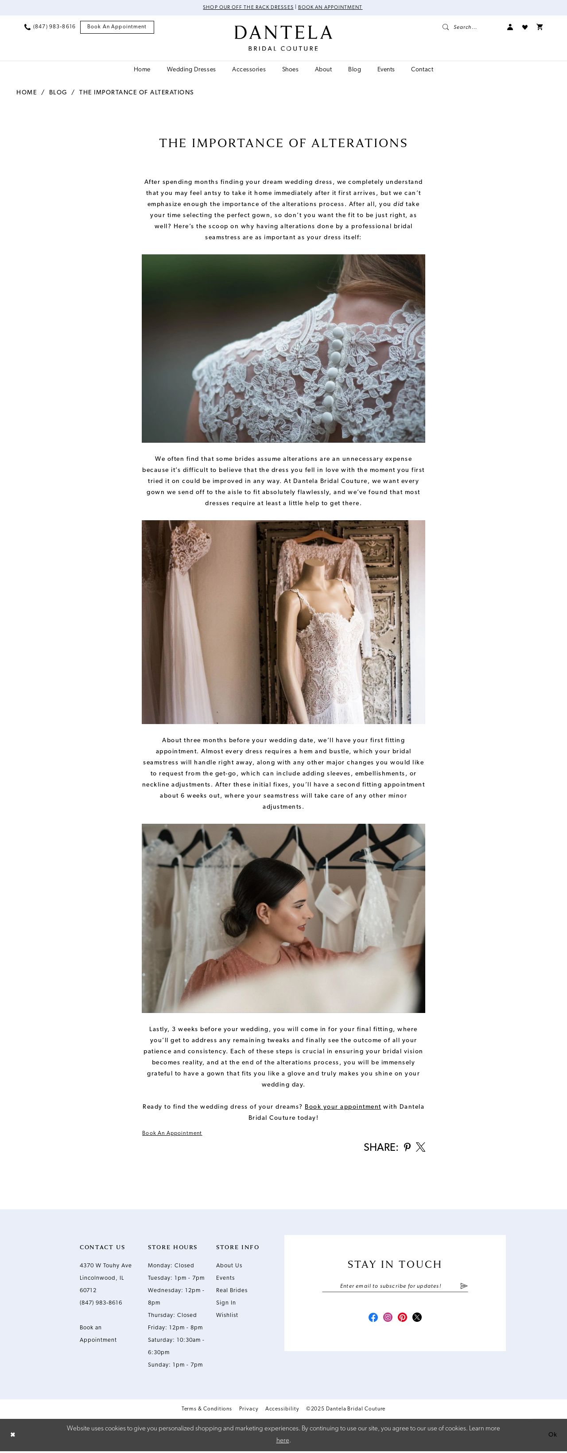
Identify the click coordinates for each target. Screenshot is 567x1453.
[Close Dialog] (13, 1437)
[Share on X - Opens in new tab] (420, 1149)
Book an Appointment (332, 8)
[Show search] (470, 27)
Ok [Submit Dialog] (552, 1436)
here (282, 1442)
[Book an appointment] (117, 27)
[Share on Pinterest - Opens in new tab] (405, 1149)
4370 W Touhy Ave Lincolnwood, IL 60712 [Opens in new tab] (106, 1279)
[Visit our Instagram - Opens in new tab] (387, 1320)
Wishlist (227, 1317)
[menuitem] (50, 27)
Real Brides (232, 1292)
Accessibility (282, 1410)
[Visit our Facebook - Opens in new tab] (371, 1320)
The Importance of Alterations (136, 93)
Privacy (248, 1410)
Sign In (226, 1304)
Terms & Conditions (207, 1410)
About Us (229, 1267)
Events (225, 1279)
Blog (58, 93)
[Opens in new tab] (343, 1107)
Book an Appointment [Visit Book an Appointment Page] (174, 1134)
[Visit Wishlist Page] (525, 27)
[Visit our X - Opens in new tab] (419, 1320)
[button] (510, 27)
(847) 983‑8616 (101, 1304)
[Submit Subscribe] (464, 1288)
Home (26, 93)
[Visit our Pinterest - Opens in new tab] (403, 1320)
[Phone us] (50, 27)
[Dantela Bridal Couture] (284, 38)
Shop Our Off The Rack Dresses (246, 8)
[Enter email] (395, 1288)
